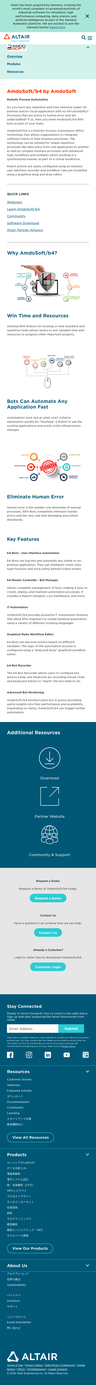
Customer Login (48, 967)
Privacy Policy (68, 1046)
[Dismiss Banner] (87, 16)
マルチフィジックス (19, 1218)
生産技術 (12, 1207)
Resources (15, 71)
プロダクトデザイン (19, 1196)
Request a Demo (48, 898)
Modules (13, 64)
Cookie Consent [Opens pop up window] (57, 1369)
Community (16, 216)
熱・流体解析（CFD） (21, 1185)
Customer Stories (19, 1079)
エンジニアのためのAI (20, 1162)
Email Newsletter (19, 1322)
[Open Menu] (89, 38)
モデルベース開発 (18, 1235)
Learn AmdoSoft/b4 (23, 209)
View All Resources (30, 1137)
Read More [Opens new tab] (57, 27)
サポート (12, 1306)
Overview (14, 56)
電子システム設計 (18, 1179)
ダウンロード (15, 1096)
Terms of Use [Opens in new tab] (15, 1365)
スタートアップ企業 (19, 1118)
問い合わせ (14, 1327)
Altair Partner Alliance (25, 230)
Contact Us (48, 932)
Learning (13, 1113)
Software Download (23, 223)
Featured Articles (19, 1090)
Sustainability (16, 1284)
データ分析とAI (16, 1168)
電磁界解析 (13, 1173)
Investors (13, 1300)
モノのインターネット (20, 1201)
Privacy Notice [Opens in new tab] (34, 1365)
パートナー (13, 1295)
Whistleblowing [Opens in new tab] (36, 1369)
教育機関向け (15, 1124)
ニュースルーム (16, 1316)
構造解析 (12, 1224)
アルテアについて (18, 1273)
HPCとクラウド (17, 1190)
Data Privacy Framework (60, 1365)
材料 (9, 1213)
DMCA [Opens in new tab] (21, 1369)
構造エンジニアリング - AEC (25, 1229)
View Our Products (30, 1248)
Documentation (18, 1101)
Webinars (14, 202)
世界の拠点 (13, 1279)
